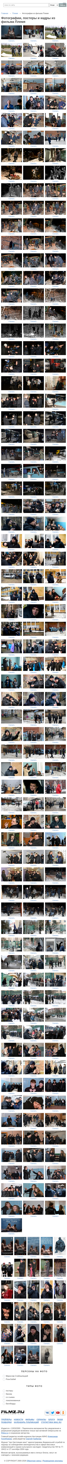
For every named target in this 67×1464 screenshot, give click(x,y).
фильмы (29, 1420)
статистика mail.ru (51, 1422)
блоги (51, 1420)
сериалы (41, 1420)
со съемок (10, 1397)
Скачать (12, 41)
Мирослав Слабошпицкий (17, 1376)
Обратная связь (34, 1461)
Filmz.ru (4, 1433)
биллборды (11, 1404)
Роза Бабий (11, 1379)
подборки (6, 1422)
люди (60, 1420)
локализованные (13, 1400)
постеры (9, 1391)
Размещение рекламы (53, 1461)
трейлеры (6, 1420)
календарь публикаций (26, 1422)
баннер (9, 1394)
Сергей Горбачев (33, 1439)
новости (18, 1420)
